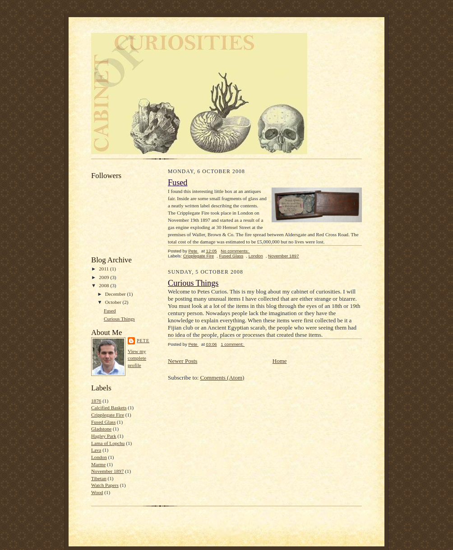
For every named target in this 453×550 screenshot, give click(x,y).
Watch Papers (105, 485)
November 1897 (107, 471)
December (116, 294)
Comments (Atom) (222, 377)
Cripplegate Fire (107, 414)
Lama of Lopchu (108, 443)
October (114, 302)
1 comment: (233, 344)
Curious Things (119, 318)
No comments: (235, 250)
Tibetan (98, 478)
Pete (143, 340)
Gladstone (101, 428)
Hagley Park (103, 436)
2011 (104, 268)
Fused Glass (103, 422)
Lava (96, 450)
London (99, 457)
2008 (104, 285)
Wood (97, 492)
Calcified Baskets (109, 407)
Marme (98, 464)
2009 (104, 277)
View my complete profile (137, 358)
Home (280, 361)
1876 (96, 400)
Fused (110, 310)
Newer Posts (182, 361)
